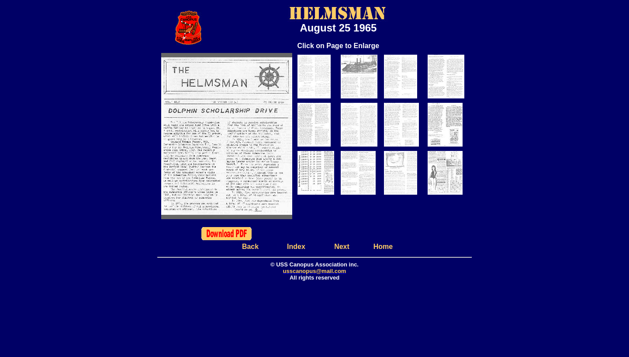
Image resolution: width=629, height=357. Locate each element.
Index (296, 246)
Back (250, 246)
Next (341, 246)
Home (383, 246)
